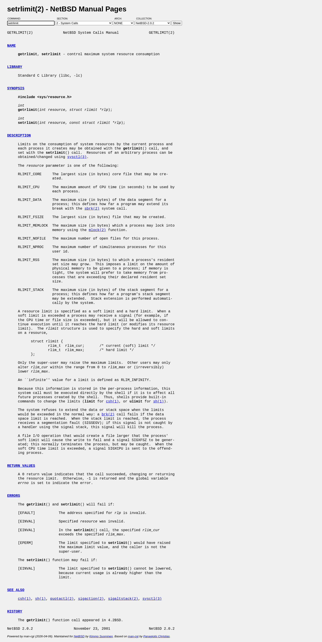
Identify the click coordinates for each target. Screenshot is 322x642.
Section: (63, 18)
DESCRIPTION (19, 135)
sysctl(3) (77, 157)
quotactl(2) (62, 598)
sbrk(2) (92, 208)
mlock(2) (97, 230)
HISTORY (14, 611)
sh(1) (158, 401)
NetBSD (79, 636)
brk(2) (108, 414)
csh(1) (112, 401)
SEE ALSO (15, 590)
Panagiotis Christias (156, 636)
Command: (15, 18)
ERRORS (13, 495)
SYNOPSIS (15, 88)
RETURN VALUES (21, 465)
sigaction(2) (91, 598)
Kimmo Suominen (101, 636)
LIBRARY (14, 67)
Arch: (120, 18)
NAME (11, 45)
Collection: (144, 18)
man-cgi (133, 636)
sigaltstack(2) (123, 598)
